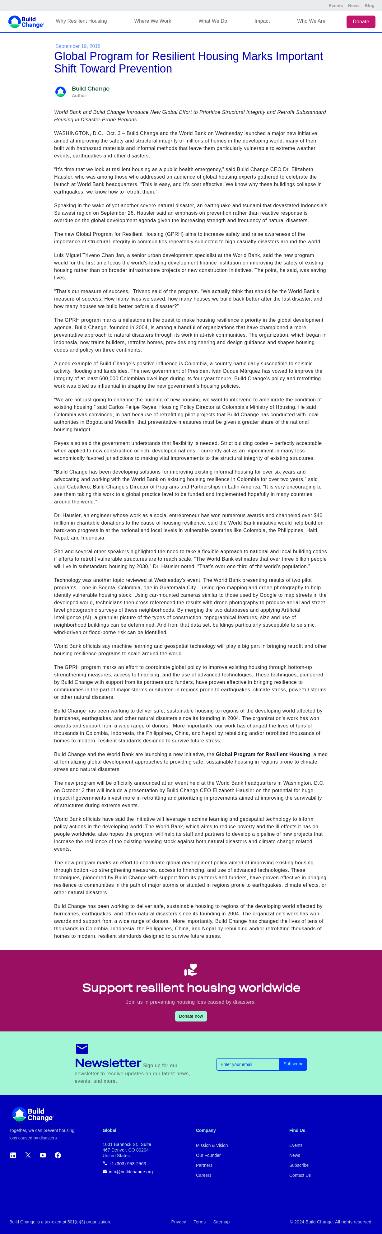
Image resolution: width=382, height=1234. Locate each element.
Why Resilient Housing (81, 21)
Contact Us (300, 1175)
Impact (262, 21)
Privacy (178, 1221)
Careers (204, 1175)
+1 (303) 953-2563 (124, 1163)
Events (335, 5)
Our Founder (208, 1155)
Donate (361, 21)
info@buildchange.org (128, 1171)
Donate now (191, 1016)
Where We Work (152, 21)
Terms (199, 1221)
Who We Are (311, 21)
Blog (370, 5)
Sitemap (221, 1221)
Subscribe (293, 1063)
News (354, 5)
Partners (204, 1165)
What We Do (212, 21)
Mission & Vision (212, 1145)
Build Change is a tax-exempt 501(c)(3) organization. (60, 1221)
